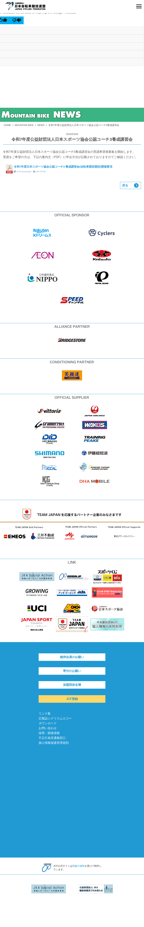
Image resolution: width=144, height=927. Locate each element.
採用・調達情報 (49, 733)
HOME (7, 125)
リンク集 (45, 713)
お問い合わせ (48, 728)
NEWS (40, 125)
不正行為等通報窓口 (52, 737)
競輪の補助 (78, 865)
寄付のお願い (72, 670)
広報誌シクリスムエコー (55, 718)
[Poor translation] (17, 20)
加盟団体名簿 (72, 684)
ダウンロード (48, 723)
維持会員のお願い (72, 657)
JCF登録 (72, 698)
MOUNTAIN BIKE (24, 125)
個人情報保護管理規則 (54, 742)
